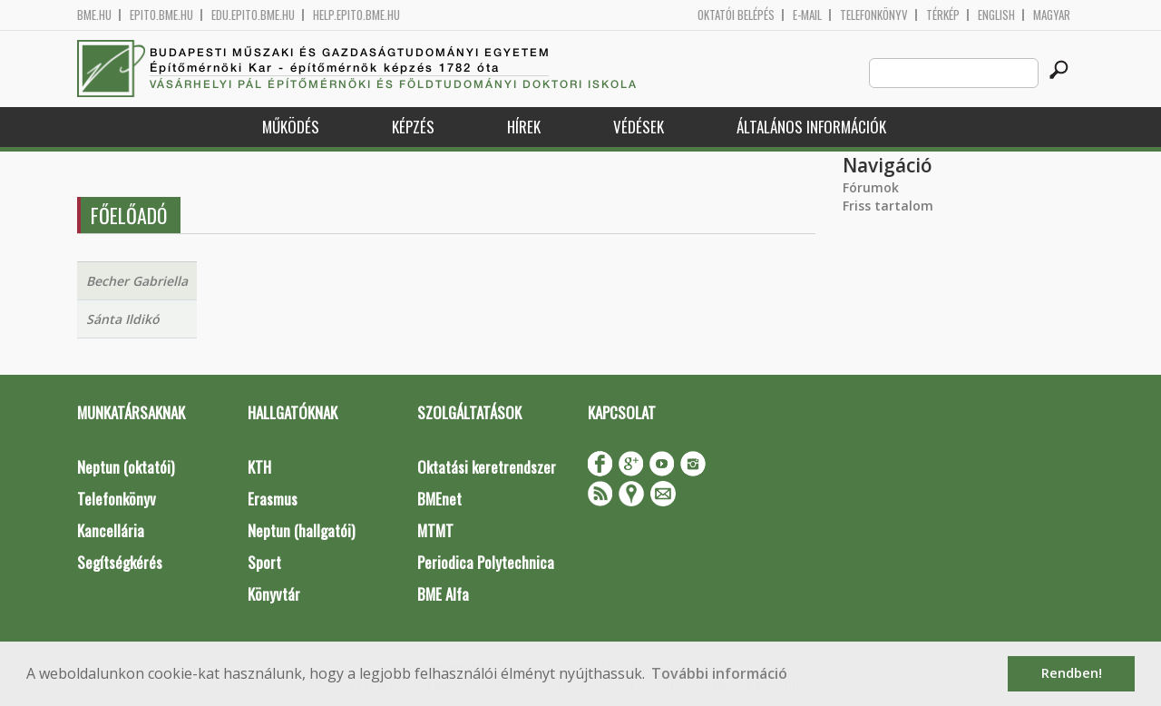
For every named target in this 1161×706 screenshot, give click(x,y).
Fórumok (871, 187)
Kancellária (110, 530)
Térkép (943, 15)
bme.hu (94, 15)
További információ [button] (719, 673)
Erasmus (273, 498)
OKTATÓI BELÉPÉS (736, 15)
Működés (290, 126)
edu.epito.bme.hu (253, 15)
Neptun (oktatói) (125, 467)
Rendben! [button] (1071, 672)
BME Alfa (443, 594)
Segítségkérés (119, 562)
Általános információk (811, 126)
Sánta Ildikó (123, 319)
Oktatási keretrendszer (486, 467)
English (996, 15)
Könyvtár (274, 594)
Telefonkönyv (874, 15)
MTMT (435, 530)
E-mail (807, 15)
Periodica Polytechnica (485, 562)
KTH (259, 467)
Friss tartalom (888, 205)
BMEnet (439, 498)
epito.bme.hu (161, 15)
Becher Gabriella (137, 280)
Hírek (524, 126)
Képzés (413, 126)
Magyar (1051, 15)
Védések (638, 126)
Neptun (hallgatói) (301, 530)
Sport (264, 562)
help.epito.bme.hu (356, 15)
